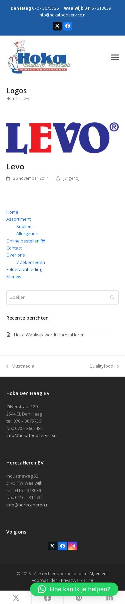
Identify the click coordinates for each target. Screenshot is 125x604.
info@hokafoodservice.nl (62, 15)
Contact (14, 248)
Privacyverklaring (77, 580)
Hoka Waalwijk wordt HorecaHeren (49, 335)
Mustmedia (20, 366)
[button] (115, 57)
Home (12, 98)
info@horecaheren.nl (28, 505)
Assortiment (18, 219)
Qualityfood (104, 366)
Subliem (24, 226)
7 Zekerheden (30, 262)
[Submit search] (112, 297)
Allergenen (27, 233)
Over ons (15, 255)
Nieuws (13, 277)
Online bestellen (25, 241)
